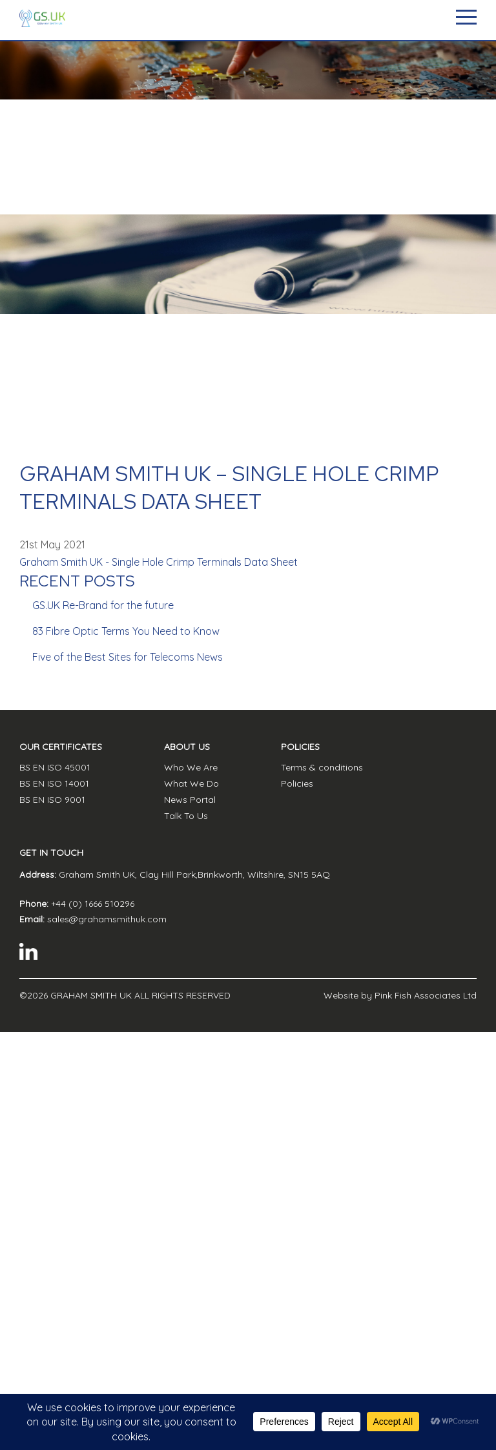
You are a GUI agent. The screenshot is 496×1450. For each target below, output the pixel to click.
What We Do (191, 783)
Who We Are (191, 767)
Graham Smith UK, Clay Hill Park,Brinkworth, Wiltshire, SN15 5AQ (194, 874)
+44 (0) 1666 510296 (92, 903)
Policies (297, 783)
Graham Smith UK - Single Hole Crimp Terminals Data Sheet (158, 561)
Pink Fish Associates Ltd (426, 995)
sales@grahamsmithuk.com (107, 919)
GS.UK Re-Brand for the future (103, 605)
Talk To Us (186, 816)
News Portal (190, 799)
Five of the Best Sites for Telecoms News (127, 656)
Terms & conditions (322, 767)
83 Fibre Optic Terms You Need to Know (126, 631)
